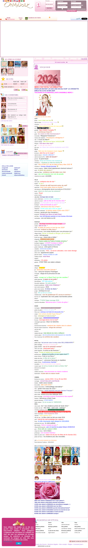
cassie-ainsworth (7, 173)
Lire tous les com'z (6, 120)
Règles (70, 544)
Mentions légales (53, 544)
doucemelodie (6, 171)
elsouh (4, 175)
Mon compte (63, 544)
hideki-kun (17, 173)
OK (19, 543)
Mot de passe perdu (50, 10)
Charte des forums (41, 544)
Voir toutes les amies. (7, 145)
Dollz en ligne (7, 166)
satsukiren (17, 171)
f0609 (16, 169)
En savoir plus (8, 541)
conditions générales (81, 9)
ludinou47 (17, 168)
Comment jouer (78, 544)
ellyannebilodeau (19, 175)
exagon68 (5, 168)
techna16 (5, 169)
